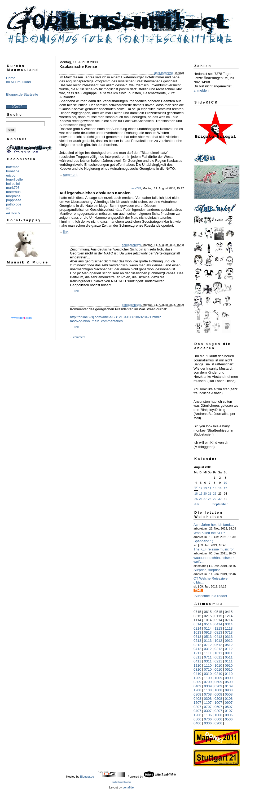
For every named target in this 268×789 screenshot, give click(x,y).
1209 (197, 678)
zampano (13, 212)
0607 (218, 707)
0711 (208, 657)
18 (196, 493)
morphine (13, 196)
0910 (229, 665)
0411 (197, 661)
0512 (229, 645)
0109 (229, 686)
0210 (218, 674)
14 (209, 488)
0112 (229, 649)
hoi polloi (13, 184)
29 (214, 498)
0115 (218, 616)
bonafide (12, 171)
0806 (197, 719)
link (65, 232)
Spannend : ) (203, 541)
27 (205, 498)
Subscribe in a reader (211, 596)
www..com (21, 317)
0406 (197, 723)
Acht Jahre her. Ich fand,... (214, 525)
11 (196, 488)
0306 (208, 723)
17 (225, 488)
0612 (218, 645)
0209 (218, 686)
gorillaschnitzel (163, 72)
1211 (197, 653)
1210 (197, 665)
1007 (218, 703)
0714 (229, 620)
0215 (208, 616)
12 (200, 488)
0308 (208, 699)
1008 (218, 690)
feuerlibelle (14, 179)
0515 (218, 612)
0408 (197, 699)
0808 (197, 694)
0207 (218, 711)
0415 (229, 612)
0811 (197, 657)
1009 (218, 678)
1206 (197, 715)
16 (219, 488)
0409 (197, 686)
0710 (208, 669)
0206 (218, 723)
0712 (208, 645)
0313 (229, 637)
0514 (208, 624)
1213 (218, 628)
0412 (197, 649)
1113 (229, 628)
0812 (197, 645)
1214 (229, 616)
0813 (218, 632)
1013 (197, 632)
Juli (196, 504)
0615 (208, 612)
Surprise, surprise (207, 570)
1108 (208, 690)
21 (209, 493)
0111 (229, 661)
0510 (229, 669)
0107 (229, 711)
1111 (208, 653)
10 (225, 482)
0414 (218, 624)
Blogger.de (87, 776)
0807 (197, 707)
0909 (229, 678)
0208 (218, 699)
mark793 (13, 188)
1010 (218, 665)
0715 (197, 612)
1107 (208, 703)
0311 (208, 661)
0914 (218, 620)
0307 (208, 711)
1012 (218, 641)
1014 (208, 620)
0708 (208, 694)
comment (70, 175)
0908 (229, 690)
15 (214, 488)
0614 (197, 624)
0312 (208, 649)
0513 (208, 637)
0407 (197, 711)
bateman (13, 167)
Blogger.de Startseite (22, 94)
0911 (229, 653)
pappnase (13, 200)
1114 (197, 620)
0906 (229, 715)
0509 (229, 682)
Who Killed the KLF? (209, 533)
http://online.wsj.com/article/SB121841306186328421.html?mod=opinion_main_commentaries (115, 319)
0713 (229, 632)
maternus (13, 192)
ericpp (10, 175)
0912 (229, 641)
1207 (197, 703)
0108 (229, 699)
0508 (229, 694)
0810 (197, 669)
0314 (229, 624)
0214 (197, 628)
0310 (208, 674)
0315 (197, 616)
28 (209, 498)
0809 (197, 682)
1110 (208, 665)
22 (214, 493)
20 (205, 493)
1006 (218, 715)
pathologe (13, 204)
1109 (208, 678)
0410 (197, 674)
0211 (218, 661)
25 (196, 498)
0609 (218, 682)
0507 (229, 707)
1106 (208, 715)
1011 (218, 653)
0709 (208, 682)
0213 (197, 641)
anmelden (201, 90)
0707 (208, 707)
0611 (218, 657)
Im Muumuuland (18, 82)
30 (219, 498)
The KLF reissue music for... (215, 549)
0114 (208, 628)
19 (200, 493)
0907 (229, 703)
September (220, 504)
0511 (229, 657)
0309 (208, 686)
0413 (218, 637)
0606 (218, 719)
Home (10, 78)
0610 (218, 669)
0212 (218, 649)
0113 (208, 641)
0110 (229, 674)
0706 (208, 719)
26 (200, 498)
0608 (218, 694)
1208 (197, 690)
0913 (208, 632)
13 (205, 488)
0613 (197, 637)
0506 (229, 719)
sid (8, 208)
